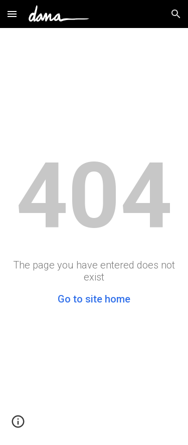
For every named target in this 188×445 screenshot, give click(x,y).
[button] (12, 14)
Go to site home (94, 299)
